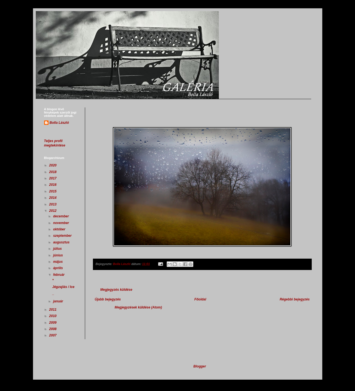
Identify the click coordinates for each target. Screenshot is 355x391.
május (58, 262)
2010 (53, 316)
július (58, 249)
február (59, 275)
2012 (53, 211)
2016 (53, 185)
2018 (53, 172)
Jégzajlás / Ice (63, 287)
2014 (53, 198)
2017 (53, 178)
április (58, 268)
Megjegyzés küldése (116, 290)
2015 (53, 191)
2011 (53, 310)
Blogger (199, 366)
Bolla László (59, 123)
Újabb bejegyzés (108, 299)
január (58, 301)
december (61, 216)
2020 (53, 165)
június (58, 255)
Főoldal (200, 299)
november (61, 223)
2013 (53, 204)
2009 (53, 323)
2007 (53, 335)
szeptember (62, 236)
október (59, 229)
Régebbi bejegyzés (295, 299)
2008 (53, 329)
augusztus (61, 242)
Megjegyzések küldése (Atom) (138, 307)
